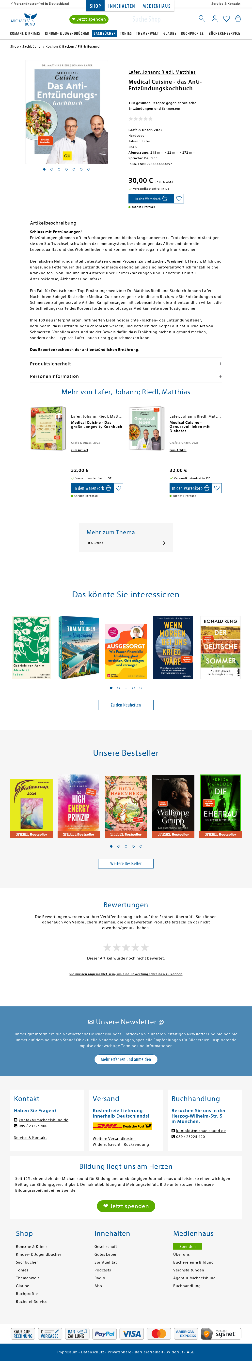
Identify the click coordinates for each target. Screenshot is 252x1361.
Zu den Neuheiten (126, 705)
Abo (98, 1286)
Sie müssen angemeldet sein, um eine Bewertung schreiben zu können (125, 974)
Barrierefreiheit (149, 1352)
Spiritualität (105, 1262)
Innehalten (121, 6)
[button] (111, 688)
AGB (191, 1352)
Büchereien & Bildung (193, 1262)
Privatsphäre (119, 1352)
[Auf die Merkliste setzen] (179, 198)
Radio (99, 1278)
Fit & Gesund (95, 543)
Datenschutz (92, 1352)
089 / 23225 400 (33, 1126)
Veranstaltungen (188, 1270)
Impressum (67, 1352)
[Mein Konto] (214, 18)
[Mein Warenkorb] (238, 18)
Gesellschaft (105, 1246)
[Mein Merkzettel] (226, 19)
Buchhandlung (187, 1286)
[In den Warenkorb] (151, 198)
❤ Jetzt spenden (89, 19)
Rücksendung (136, 1144)
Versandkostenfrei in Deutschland (41, 3)
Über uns (181, 1254)
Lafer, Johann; (144, 72)
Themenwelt (147, 33)
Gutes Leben (106, 1254)
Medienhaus (156, 6)
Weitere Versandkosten (114, 1138)
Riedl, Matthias (178, 72)
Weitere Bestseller (126, 863)
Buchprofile (192, 33)
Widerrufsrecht (107, 1144)
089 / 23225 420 (190, 1136)
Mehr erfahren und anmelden (126, 1059)
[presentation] (31, 425)
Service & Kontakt (226, 3)
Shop (95, 6)
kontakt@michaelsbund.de (43, 1120)
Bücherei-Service (224, 33)
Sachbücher (105, 33)
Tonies (126, 33)
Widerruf (175, 1352)
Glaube (169, 33)
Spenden (187, 1246)
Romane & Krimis (25, 33)
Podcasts (102, 1270)
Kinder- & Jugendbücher (67, 33)
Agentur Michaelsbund (194, 1278)
